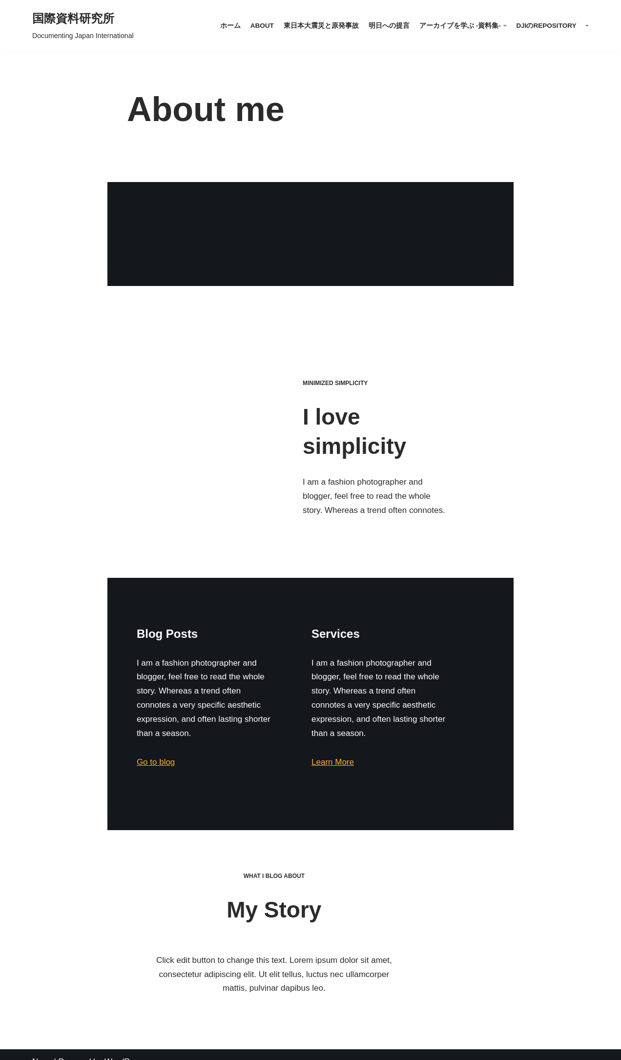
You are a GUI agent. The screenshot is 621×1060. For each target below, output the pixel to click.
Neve (42, 1046)
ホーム (230, 25)
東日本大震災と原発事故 (320, 25)
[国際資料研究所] (83, 26)
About (261, 25)
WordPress (124, 1046)
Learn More (351, 750)
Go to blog (61, 750)
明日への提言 (388, 25)
